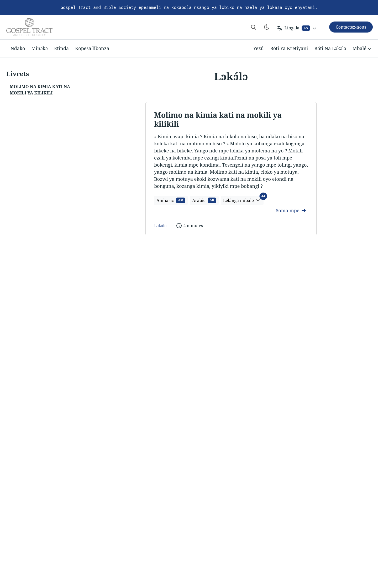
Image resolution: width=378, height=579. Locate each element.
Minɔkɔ (39, 48)
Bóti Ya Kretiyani (289, 48)
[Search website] (253, 27)
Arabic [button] (204, 200)
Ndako (17, 48)
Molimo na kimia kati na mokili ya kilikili (218, 119)
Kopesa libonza (92, 48)
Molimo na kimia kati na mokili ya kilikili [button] (40, 90)
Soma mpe (291, 210)
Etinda (61, 48)
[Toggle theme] (266, 27)
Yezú (258, 48)
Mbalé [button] (363, 48)
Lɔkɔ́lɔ (160, 226)
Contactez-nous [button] (351, 27)
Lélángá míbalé (243, 200)
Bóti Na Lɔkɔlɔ (330, 48)
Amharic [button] (170, 200)
